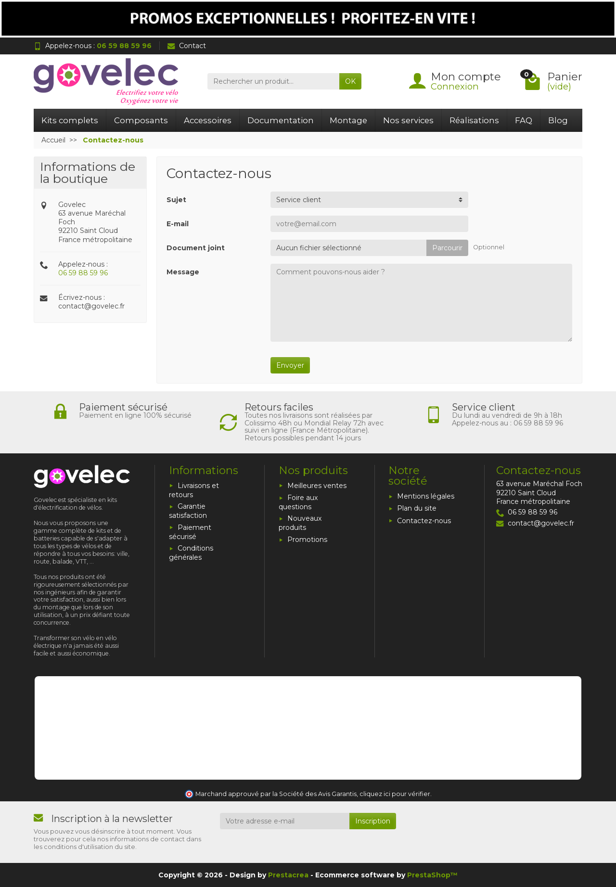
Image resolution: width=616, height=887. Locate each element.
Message (183, 272)
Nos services (408, 120)
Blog (558, 120)
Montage (348, 120)
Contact (186, 45)
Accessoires (207, 120)
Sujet (176, 199)
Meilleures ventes (316, 485)
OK (350, 81)
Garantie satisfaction (188, 511)
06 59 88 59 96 (83, 273)
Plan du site (416, 508)
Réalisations (474, 120)
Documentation (280, 120)
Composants (141, 120)
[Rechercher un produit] (273, 81)
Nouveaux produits (300, 523)
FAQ (523, 120)
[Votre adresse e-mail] (285, 821)
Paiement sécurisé (190, 532)
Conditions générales (191, 553)
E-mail (178, 223)
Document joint (196, 248)
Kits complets (69, 120)
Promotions (307, 539)
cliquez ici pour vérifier (394, 793)
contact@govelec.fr (91, 306)
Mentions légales (425, 496)
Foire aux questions (298, 502)
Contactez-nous (424, 520)
